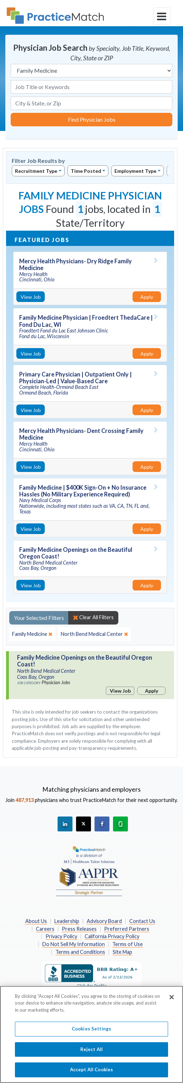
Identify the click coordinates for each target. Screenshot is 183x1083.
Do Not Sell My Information (73, 944)
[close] (32, 634)
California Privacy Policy (112, 936)
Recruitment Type (36, 171)
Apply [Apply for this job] (146, 297)
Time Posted (86, 171)
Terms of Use (127, 944)
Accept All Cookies (91, 1073)
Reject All (91, 1053)
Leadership (66, 921)
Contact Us (142, 921)
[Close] (171, 1000)
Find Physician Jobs (91, 119)
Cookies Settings (91, 1032)
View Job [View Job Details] (31, 297)
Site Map (122, 952)
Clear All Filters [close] (93, 617)
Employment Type (135, 171)
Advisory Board (104, 921)
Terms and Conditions (80, 952)
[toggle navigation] (162, 15)
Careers (45, 929)
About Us (36, 921)
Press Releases (79, 929)
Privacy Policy (61, 936)
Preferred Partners (126, 929)
